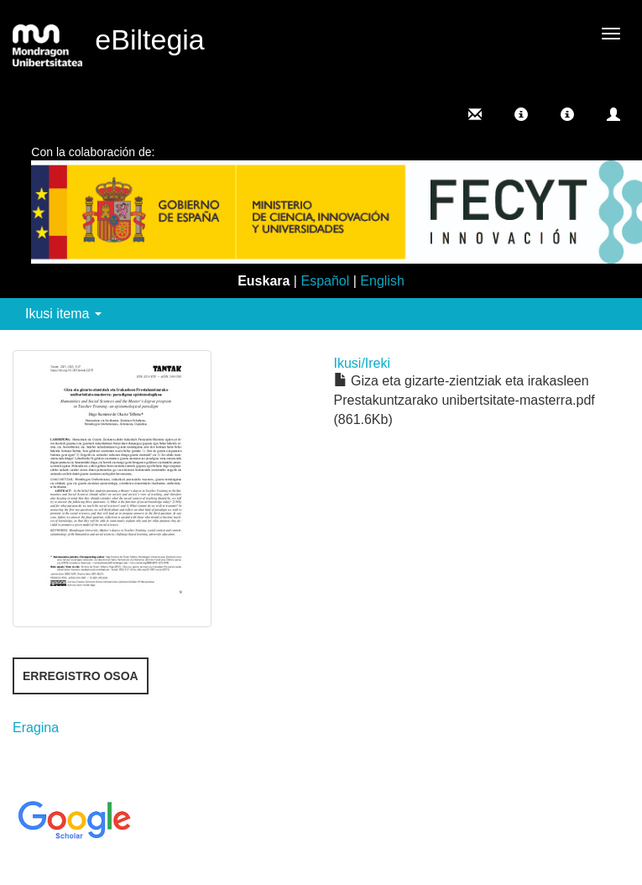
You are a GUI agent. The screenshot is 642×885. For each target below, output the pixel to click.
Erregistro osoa (80, 676)
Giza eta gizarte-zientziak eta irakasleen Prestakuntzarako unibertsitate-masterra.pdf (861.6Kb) (464, 400)
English (382, 281)
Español (324, 281)
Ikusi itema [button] (63, 313)
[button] (521, 114)
